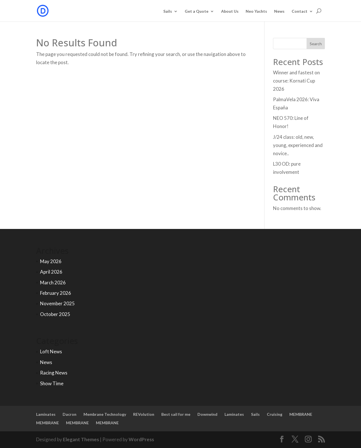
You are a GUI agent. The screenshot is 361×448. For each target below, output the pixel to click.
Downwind (207, 414)
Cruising (274, 414)
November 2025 (57, 303)
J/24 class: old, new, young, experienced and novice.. (298, 145)
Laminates (46, 414)
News (279, 11)
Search (316, 43)
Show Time (51, 383)
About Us (230, 11)
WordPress (141, 439)
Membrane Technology (104, 414)
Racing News (53, 373)
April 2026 (51, 272)
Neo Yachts (256, 11)
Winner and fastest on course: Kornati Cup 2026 (296, 81)
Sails (167, 11)
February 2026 (55, 293)
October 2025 (55, 314)
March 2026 (53, 282)
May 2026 (50, 261)
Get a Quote (196, 11)
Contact (299, 11)
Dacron (69, 414)
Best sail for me (175, 414)
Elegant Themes (81, 439)
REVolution (143, 414)
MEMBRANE (300, 414)
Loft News (51, 351)
